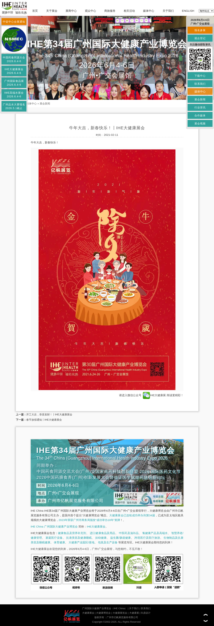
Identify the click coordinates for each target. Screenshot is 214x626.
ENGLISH (188, 10)
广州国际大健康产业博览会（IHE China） (104, 608)
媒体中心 (148, 10)
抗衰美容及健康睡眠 (79, 537)
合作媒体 (200, 115)
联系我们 (145, 608)
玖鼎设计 (145, 612)
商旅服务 (109, 10)
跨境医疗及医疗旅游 (147, 537)
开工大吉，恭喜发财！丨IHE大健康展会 (49, 414)
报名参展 (200, 30)
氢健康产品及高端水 (155, 533)
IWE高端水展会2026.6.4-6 (14, 94)
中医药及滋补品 (129, 533)
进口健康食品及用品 (102, 533)
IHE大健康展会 (96, 526)
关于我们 (168, 10)
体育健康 (59, 542)
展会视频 (200, 123)
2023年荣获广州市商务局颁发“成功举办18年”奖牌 (89, 520)
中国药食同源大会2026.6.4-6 (14, 59)
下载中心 (200, 75)
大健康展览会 (120, 612)
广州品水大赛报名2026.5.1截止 (14, 106)
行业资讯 (200, 107)
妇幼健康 (101, 537)
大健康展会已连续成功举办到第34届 (132, 515)
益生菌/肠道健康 (120, 537)
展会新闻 (45, 103)
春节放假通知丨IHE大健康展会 (44, 419)
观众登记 (200, 38)
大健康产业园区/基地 (81, 542)
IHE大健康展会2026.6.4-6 (13, 71)
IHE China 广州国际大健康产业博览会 (54, 526)
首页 (35, 10)
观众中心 (90, 10)
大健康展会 (88, 612)
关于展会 (51, 10)
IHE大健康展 (154, 395)
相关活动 (129, 10)
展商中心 (71, 10)
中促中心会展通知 (14, 21)
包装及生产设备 (108, 542)
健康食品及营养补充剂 (72, 533)
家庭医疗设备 (54, 537)
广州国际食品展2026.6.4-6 (14, 82)
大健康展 (134, 612)
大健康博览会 (103, 612)
